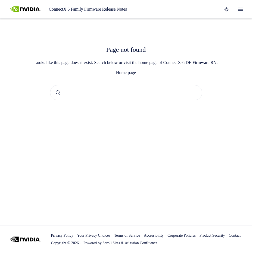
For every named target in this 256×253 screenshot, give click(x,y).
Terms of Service (127, 235)
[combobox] (126, 92)
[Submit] (58, 92)
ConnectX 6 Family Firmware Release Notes (88, 9)
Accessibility (154, 235)
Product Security (212, 235)
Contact (235, 235)
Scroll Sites (111, 243)
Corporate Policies (181, 235)
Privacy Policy (62, 235)
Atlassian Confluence (141, 243)
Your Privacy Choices (93, 235)
